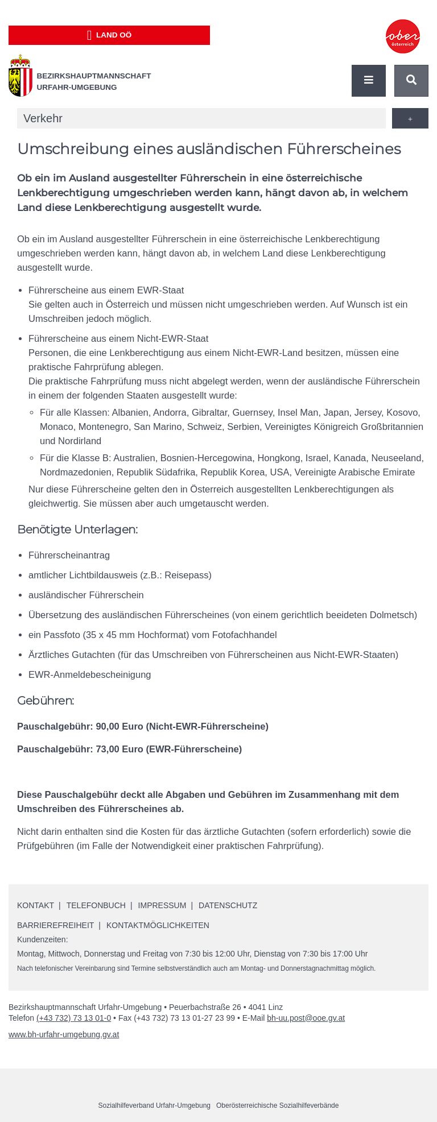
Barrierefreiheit (55, 925)
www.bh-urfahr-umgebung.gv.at (64, 1034)
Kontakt (35, 905)
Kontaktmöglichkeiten (157, 925)
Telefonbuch (96, 905)
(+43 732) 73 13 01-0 (73, 1017)
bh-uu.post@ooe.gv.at (306, 1017)
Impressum (162, 905)
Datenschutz (228, 905)
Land (109, 35)
